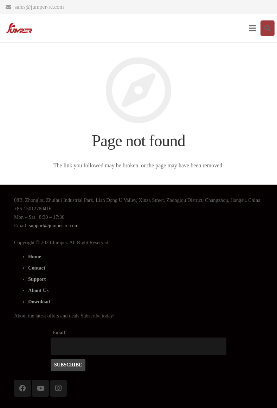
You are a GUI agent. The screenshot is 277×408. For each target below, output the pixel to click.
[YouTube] (40, 388)
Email (58, 332)
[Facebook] (22, 388)
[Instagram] (58, 388)
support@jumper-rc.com (53, 225)
